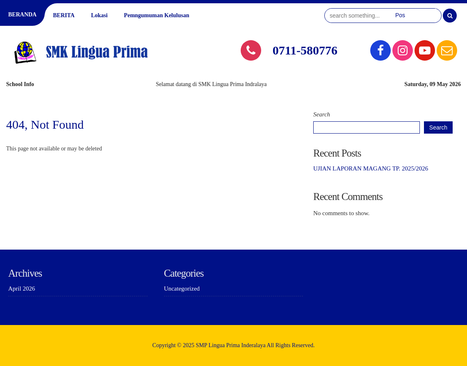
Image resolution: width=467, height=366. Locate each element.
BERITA (64, 15)
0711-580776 (305, 50)
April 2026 (21, 288)
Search (321, 114)
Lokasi (99, 15)
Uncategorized (182, 288)
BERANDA (22, 14)
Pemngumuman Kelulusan (156, 15)
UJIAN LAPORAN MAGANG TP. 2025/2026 (370, 168)
